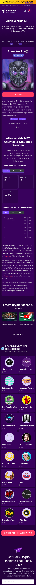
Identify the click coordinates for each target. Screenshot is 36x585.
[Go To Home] (3, 41)
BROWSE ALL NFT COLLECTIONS (18, 533)
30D (20, 171)
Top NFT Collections (19, 41)
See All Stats (18, 94)
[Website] (17, 127)
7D (13, 171)
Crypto (9, 41)
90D (20, 212)
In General (16, 44)
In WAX (25, 44)
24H (6, 171)
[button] (28, 11)
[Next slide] (33, 321)
